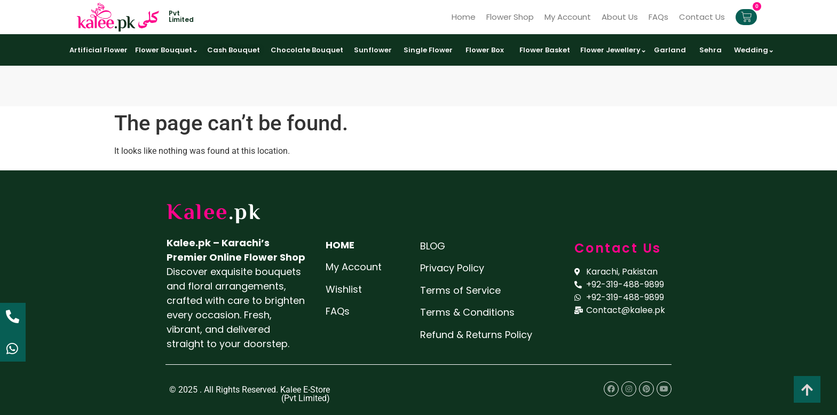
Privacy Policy (452, 268)
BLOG (432, 246)
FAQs (658, 16)
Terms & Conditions (467, 312)
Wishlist (344, 289)
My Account (567, 16)
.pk (245, 213)
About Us (620, 16)
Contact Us (702, 16)
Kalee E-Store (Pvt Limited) (305, 394)
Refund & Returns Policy (476, 334)
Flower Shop (510, 16)
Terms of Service (460, 290)
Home (464, 16)
